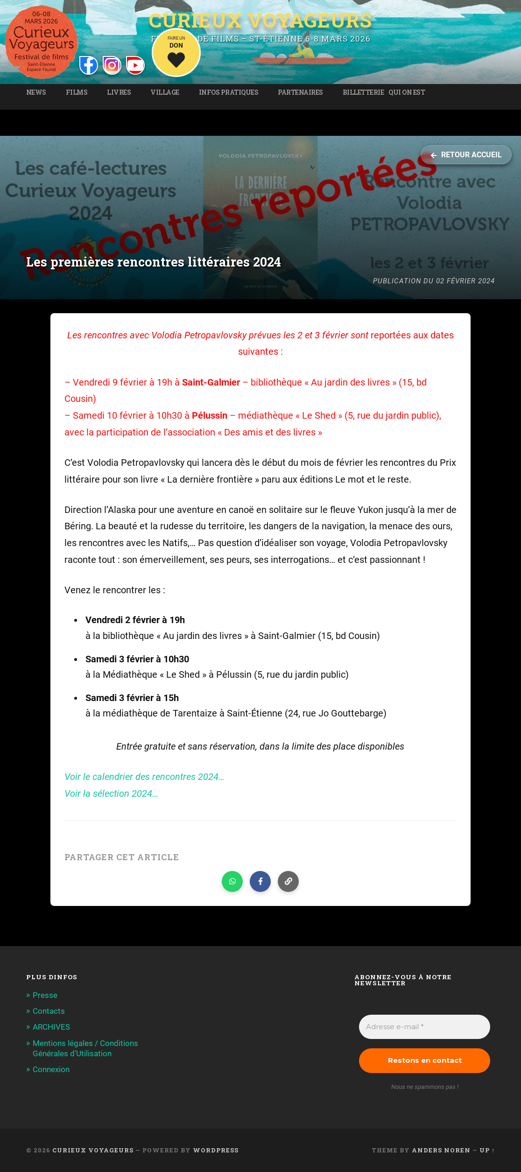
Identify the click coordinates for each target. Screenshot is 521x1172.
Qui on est (406, 92)
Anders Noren (441, 1150)
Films (77, 92)
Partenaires (300, 92)
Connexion (51, 1069)
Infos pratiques (229, 92)
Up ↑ (487, 1150)
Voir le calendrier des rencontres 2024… (144, 777)
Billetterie (363, 92)
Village (164, 92)
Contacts (49, 1011)
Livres (119, 92)
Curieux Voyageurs (260, 20)
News (36, 92)
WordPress (216, 1150)
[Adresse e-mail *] (424, 1027)
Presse (45, 995)
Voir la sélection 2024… (111, 793)
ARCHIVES (51, 1027)
